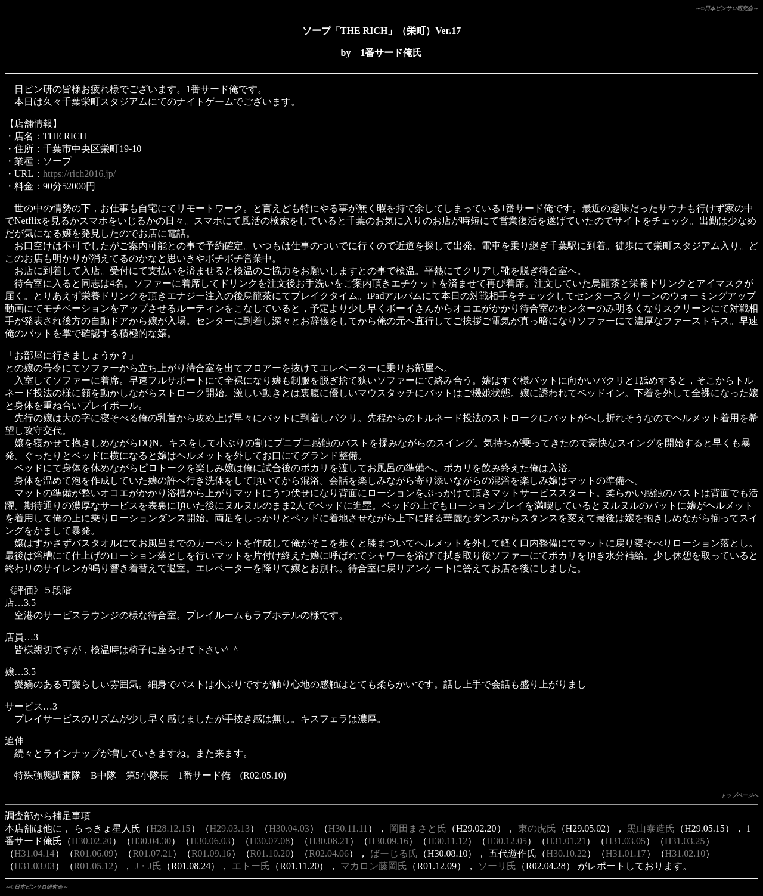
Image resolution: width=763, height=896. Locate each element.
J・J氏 (148, 866)
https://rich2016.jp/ (79, 174)
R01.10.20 (270, 853)
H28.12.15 (170, 828)
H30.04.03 (289, 828)
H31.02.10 (685, 853)
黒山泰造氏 (651, 828)
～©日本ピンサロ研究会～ (726, 8)
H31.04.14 (34, 853)
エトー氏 (251, 866)
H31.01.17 (626, 853)
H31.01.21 (566, 841)
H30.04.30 (151, 841)
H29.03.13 (230, 828)
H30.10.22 (566, 853)
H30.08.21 (329, 841)
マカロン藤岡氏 (373, 866)
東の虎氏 (537, 828)
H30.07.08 (270, 841)
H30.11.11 (348, 828)
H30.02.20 (92, 841)
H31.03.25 (685, 841)
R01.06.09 (94, 853)
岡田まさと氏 (417, 828)
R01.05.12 (94, 866)
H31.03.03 (34, 866)
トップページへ (739, 795)
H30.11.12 (447, 841)
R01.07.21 (152, 853)
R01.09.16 (211, 853)
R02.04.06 (329, 853)
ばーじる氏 (394, 853)
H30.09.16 (388, 841)
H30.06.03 (210, 841)
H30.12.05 (506, 841)
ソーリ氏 (497, 866)
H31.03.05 (625, 841)
